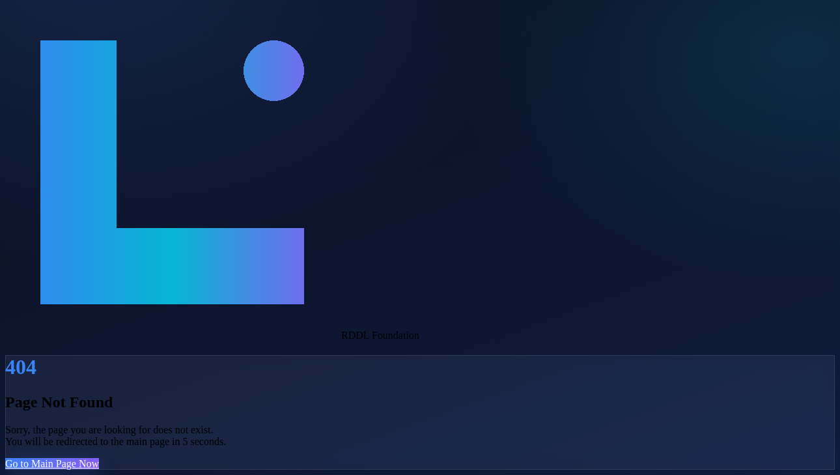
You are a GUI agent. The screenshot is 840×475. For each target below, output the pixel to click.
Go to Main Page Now (52, 463)
